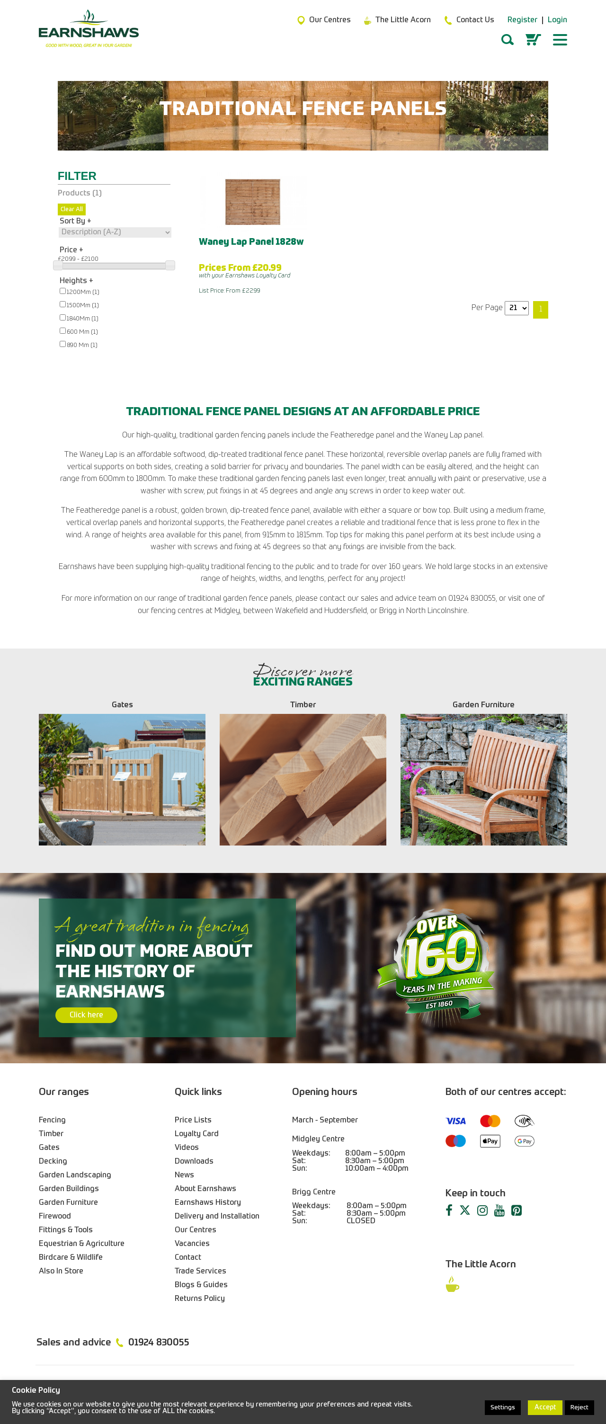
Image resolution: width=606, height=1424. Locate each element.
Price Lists (193, 1120)
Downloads (194, 1162)
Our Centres (195, 1230)
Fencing (52, 1120)
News (184, 1175)
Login (557, 20)
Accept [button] (545, 1407)
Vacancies (192, 1244)
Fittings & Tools (66, 1230)
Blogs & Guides (201, 1285)
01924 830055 (158, 1343)
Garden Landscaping (75, 1175)
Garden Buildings (69, 1189)
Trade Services (200, 1271)
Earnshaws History (208, 1203)
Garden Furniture (68, 1203)
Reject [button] (579, 1408)
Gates (49, 1148)
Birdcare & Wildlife (71, 1258)
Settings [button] (502, 1408)
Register (522, 20)
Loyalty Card (197, 1134)
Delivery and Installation (217, 1216)
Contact (188, 1258)
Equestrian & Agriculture (82, 1244)
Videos (187, 1148)
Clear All (72, 209)
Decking (53, 1162)
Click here (86, 1015)
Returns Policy (200, 1299)
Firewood (55, 1216)
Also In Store (61, 1271)
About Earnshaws (205, 1189)
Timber (51, 1134)
